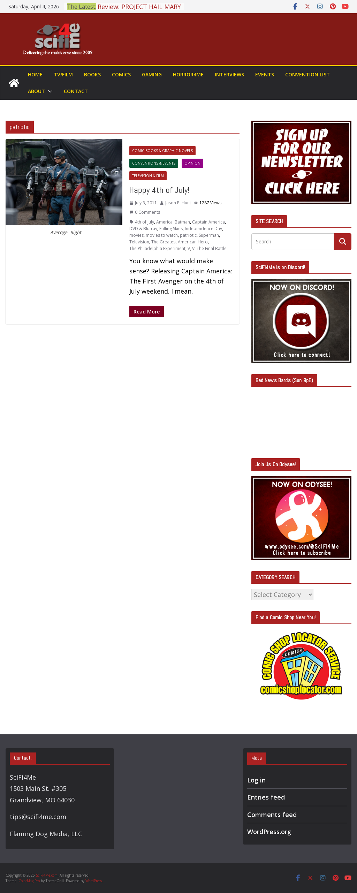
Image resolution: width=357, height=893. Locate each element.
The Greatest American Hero (179, 242)
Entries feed (266, 797)
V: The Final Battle (209, 248)
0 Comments (144, 212)
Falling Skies (171, 229)
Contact (76, 91)
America (164, 222)
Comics (121, 74)
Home (35, 74)
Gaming (152, 74)
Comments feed (272, 814)
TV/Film (63, 74)
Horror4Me (188, 74)
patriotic (188, 235)
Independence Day (203, 229)
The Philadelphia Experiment (157, 248)
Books (92, 74)
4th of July (144, 222)
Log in (256, 780)
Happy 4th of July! (159, 189)
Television (139, 242)
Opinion (192, 163)
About (36, 91)
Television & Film (148, 175)
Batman (182, 222)
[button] (49, 91)
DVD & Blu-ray (143, 229)
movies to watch (162, 235)
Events (264, 74)
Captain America (208, 222)
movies (136, 235)
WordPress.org (269, 831)
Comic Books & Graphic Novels (162, 150)
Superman (209, 235)
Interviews (229, 74)
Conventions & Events (153, 163)
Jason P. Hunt (178, 203)
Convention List (307, 74)
